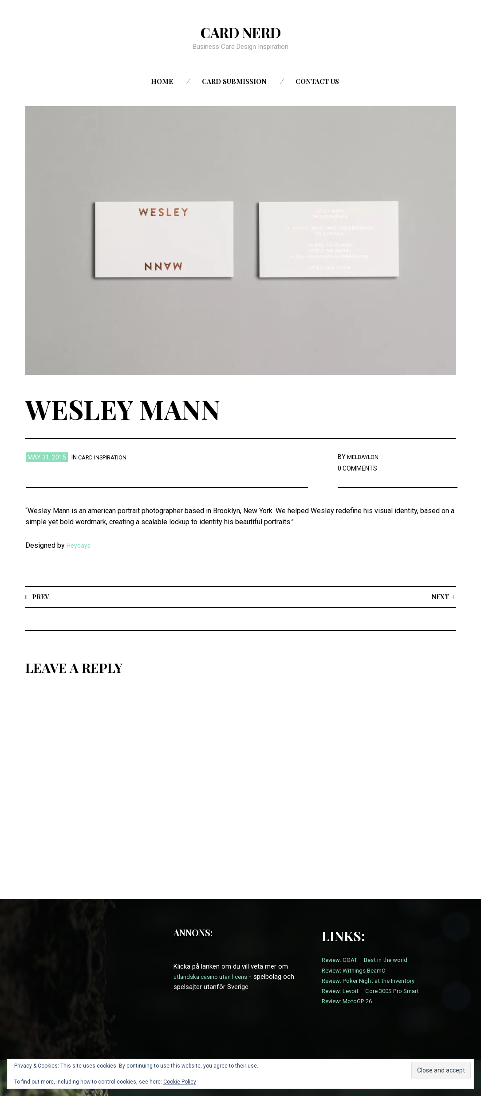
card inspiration (105, 457)
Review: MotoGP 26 (350, 1001)
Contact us (317, 81)
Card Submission (234, 81)
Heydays (80, 545)
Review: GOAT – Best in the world (370, 960)
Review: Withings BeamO (357, 971)
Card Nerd (240, 31)
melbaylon (364, 456)
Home (162, 81)
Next (439, 596)
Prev (41, 596)
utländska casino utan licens (214, 977)
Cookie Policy (179, 1082)
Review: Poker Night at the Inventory (374, 981)
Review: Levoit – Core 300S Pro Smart (377, 991)
